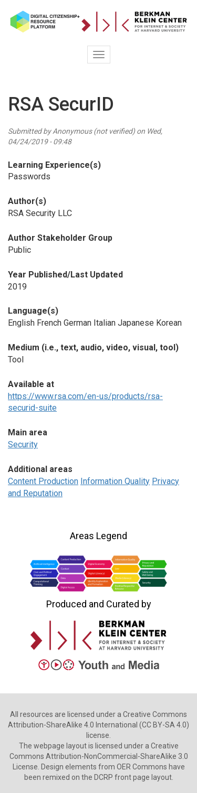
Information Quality (115, 481)
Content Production (43, 481)
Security (23, 444)
